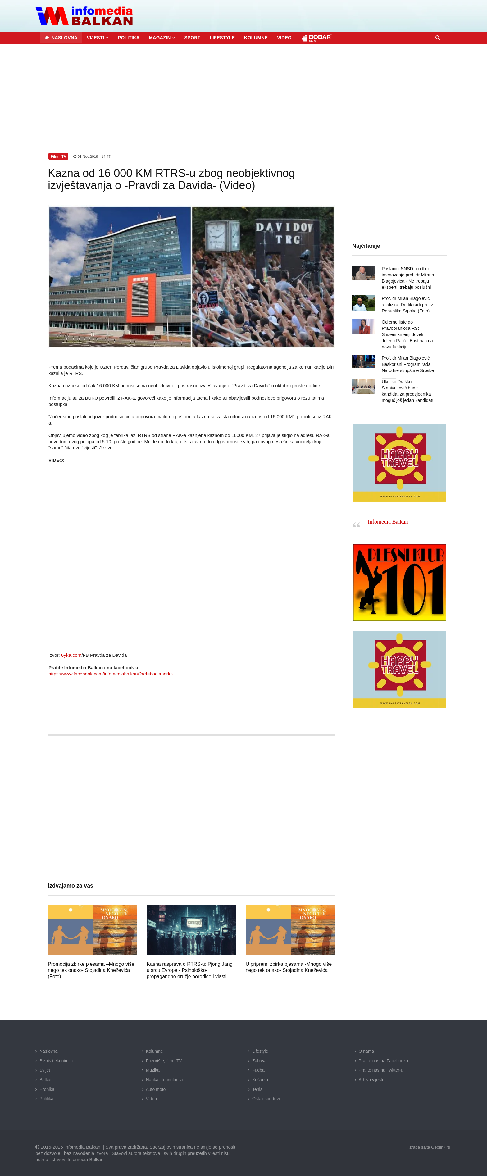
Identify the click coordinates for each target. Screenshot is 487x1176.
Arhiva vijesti (371, 1079)
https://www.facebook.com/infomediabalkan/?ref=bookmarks (110, 673)
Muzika (153, 1069)
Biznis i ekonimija (56, 1060)
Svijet (44, 1069)
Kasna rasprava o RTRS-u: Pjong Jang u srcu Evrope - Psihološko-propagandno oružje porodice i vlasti (189, 970)
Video (151, 1098)
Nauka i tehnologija (164, 1079)
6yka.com (71, 654)
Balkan (46, 1079)
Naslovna (48, 1050)
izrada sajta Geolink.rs (428, 1146)
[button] (97, 36)
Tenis (257, 1088)
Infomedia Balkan (388, 515)
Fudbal (259, 1069)
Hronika (46, 1088)
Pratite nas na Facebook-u (384, 1060)
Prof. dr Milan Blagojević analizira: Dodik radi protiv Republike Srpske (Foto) (407, 304)
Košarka (260, 1079)
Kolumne (154, 1050)
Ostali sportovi (266, 1098)
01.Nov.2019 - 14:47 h (93, 156)
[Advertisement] (243, 90)
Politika (46, 1098)
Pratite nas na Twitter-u (381, 1069)
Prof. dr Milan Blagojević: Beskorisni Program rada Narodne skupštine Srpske (407, 357)
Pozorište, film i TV (164, 1060)
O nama (366, 1050)
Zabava (259, 1060)
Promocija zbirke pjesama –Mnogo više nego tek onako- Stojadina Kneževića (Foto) (91, 970)
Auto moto (156, 1088)
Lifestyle (260, 1050)
